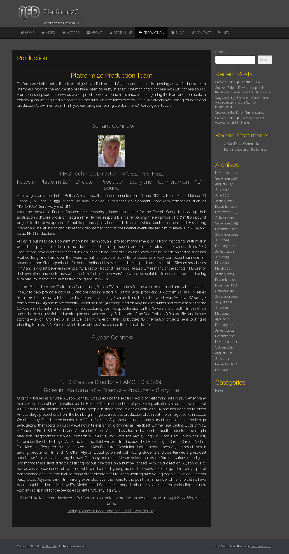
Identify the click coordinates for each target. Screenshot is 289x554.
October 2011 (224, 347)
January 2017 (224, 201)
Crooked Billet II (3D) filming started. (240, 112)
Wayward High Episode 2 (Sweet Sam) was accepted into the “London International (242, 102)
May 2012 (222, 313)
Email (111, 503)
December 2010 (226, 364)
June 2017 (222, 195)
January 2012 (224, 330)
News (219, 390)
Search (220, 52)
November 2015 (226, 212)
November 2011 (226, 342)
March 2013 (223, 268)
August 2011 (223, 353)
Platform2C (61, 12)
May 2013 (222, 263)
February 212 (224, 370)
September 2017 (226, 178)
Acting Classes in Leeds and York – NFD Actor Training (112, 511)
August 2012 (224, 302)
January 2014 (224, 251)
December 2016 (226, 206)
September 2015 (226, 223)
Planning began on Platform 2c (245, 149)
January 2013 (224, 274)
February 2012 (225, 325)
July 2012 (222, 308)
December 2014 (226, 229)
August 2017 (224, 184)
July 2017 (222, 190)
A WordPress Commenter (242, 143)
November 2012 (226, 285)
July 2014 (222, 240)
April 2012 (222, 319)
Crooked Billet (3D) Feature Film (237, 82)
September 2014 (226, 234)
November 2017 (226, 173)
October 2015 (224, 217)
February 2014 (225, 246)
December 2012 (226, 280)
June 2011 (222, 358)
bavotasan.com (261, 546)
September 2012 (226, 296)
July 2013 (222, 257)
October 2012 (224, 291)
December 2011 (226, 336)
